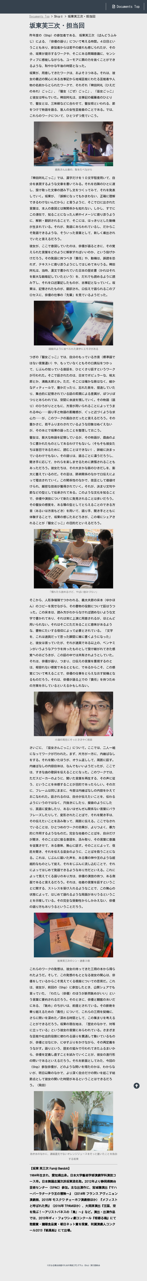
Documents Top (126, 6)
